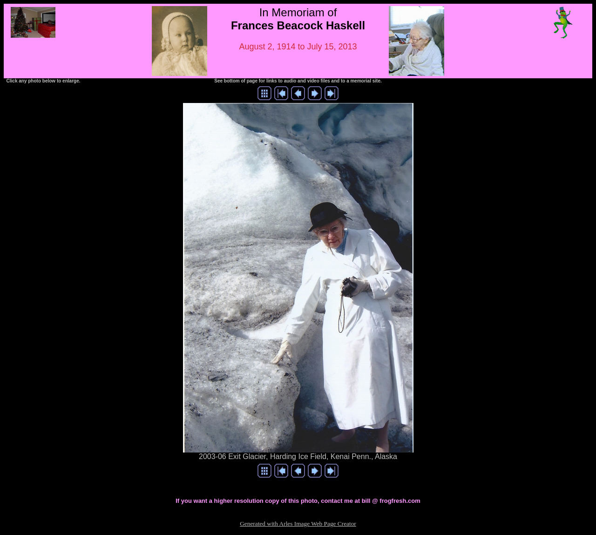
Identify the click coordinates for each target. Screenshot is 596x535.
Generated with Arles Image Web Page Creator (298, 523)
